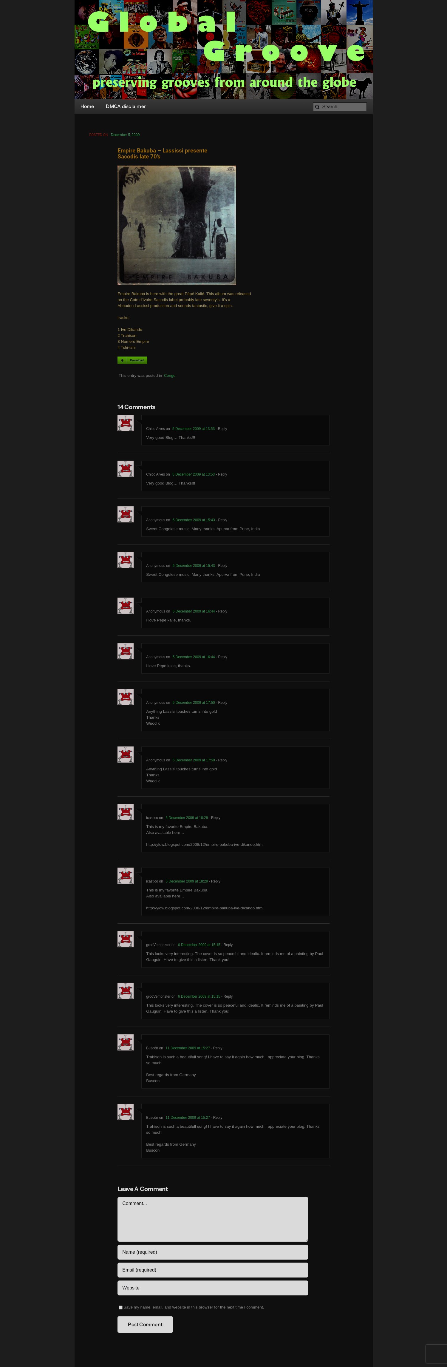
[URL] (212, 1289)
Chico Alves (155, 430)
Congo (169, 376)
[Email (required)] (212, 1271)
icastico (152, 819)
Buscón (152, 1049)
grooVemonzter (158, 946)
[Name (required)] (212, 1253)
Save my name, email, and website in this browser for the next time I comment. (193, 1308)
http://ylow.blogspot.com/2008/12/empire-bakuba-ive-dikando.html (204, 845)
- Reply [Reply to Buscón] (216, 1049)
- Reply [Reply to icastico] (214, 819)
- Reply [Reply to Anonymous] (221, 521)
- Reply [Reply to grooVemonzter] (226, 946)
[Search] (340, 106)
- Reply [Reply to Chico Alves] (221, 430)
